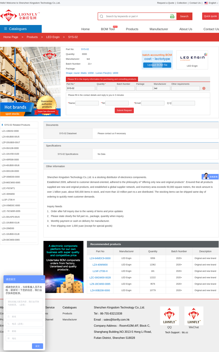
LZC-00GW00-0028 (100, 277)
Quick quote (210, 16)
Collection (182, 3)
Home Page (10, 37)
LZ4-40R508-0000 (10, 159)
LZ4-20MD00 (8, 228)
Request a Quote (165, 3)
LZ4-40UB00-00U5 (10, 137)
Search (184, 16)
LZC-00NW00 (8, 194)
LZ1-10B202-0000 (10, 131)
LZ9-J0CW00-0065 (100, 284)
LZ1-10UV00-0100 (10, 154)
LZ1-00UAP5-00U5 (11, 217)
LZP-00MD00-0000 (11, 177)
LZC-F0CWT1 (8, 188)
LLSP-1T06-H (8, 200)
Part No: (70, 49)
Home (85, 29)
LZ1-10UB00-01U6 (10, 222)
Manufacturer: (73, 59)
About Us (185, 29)
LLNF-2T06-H (100, 271)
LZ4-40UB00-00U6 (10, 165)
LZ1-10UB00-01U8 (10, 234)
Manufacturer (159, 29)
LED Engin (53, 37)
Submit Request (124, 110)
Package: (70, 68)
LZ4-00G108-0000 (10, 171)
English (211, 3)
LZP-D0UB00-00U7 (11, 142)
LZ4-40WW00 (100, 264)
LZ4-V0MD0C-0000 (11, 205)
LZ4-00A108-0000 (10, 148)
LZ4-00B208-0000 (100, 290)
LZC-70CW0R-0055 (11, 211)
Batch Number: (73, 63)
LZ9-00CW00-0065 (11, 240)
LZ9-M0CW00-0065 (11, 182)
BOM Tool (108, 29)
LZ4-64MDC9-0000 (100, 258)
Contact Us (195, 3)
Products (132, 29)
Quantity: (70, 54)
